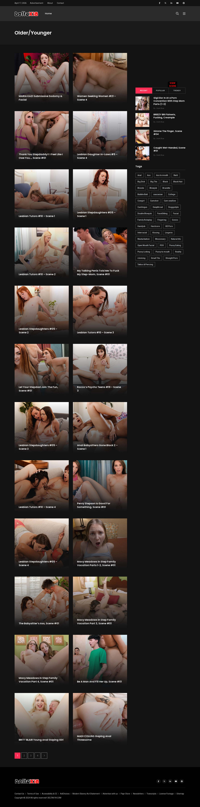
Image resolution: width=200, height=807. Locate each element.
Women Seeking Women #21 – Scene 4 (96, 97)
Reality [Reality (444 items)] (178, 252)
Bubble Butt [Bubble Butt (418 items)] (143, 194)
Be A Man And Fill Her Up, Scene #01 (99, 681)
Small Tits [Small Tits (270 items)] (155, 258)
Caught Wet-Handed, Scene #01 (169, 149)
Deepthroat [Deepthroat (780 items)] (158, 207)
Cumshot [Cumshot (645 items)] (154, 201)
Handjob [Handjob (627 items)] (141, 226)
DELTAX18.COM (54, 798)
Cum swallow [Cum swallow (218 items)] (170, 201)
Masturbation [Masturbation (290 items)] (144, 239)
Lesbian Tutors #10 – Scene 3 (95, 332)
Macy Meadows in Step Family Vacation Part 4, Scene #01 (38, 679)
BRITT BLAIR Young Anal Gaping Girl (41, 739)
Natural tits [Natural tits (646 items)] (176, 239)
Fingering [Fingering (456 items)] (162, 220)
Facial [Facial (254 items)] (176, 213)
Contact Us (19, 794)
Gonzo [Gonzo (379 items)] (175, 220)
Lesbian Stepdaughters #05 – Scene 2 (38, 330)
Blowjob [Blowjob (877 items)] (153, 188)
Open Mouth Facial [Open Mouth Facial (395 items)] (146, 245)
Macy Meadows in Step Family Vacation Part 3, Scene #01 (96, 621)
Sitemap (180, 794)
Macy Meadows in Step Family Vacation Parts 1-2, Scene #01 (96, 563)
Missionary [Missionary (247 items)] (160, 239)
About (50, 3)
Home (48, 13)
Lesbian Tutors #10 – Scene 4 (37, 507)
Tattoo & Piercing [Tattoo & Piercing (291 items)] (145, 264)
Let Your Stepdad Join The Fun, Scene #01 (38, 388)
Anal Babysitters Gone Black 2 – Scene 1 (97, 447)
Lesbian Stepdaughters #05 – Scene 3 (38, 447)
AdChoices (65, 794)
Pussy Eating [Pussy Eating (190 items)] (175, 245)
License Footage (166, 794)
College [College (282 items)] (171, 194)
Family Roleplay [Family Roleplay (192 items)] (145, 220)
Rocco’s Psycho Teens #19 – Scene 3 (99, 388)
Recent (144, 91)
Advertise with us (110, 794)
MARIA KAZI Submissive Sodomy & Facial (40, 97)
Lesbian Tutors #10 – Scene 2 (37, 274)
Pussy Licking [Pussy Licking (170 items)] (144, 252)
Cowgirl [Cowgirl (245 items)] (141, 201)
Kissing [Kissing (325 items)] (155, 233)
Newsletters (138, 794)
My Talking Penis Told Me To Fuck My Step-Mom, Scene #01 (98, 272)
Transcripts (151, 794)
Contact (60, 3)
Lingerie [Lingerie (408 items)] (168, 233)
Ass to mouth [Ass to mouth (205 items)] (162, 175)
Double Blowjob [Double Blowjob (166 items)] (145, 213)
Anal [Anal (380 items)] (140, 175)
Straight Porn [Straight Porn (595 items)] (172, 258)
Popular (160, 91)
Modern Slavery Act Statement (86, 794)
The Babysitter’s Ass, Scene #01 (39, 623)
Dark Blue (160, 108)
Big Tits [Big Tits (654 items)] (153, 182)
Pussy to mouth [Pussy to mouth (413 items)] (163, 252)
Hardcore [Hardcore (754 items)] (155, 226)
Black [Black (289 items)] (165, 182)
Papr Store (125, 794)
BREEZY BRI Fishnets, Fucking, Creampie (164, 116)
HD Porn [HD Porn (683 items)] (169, 226)
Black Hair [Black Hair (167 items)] (178, 182)
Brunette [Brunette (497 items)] (166, 188)
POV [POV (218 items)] (162, 245)
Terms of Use (33, 794)
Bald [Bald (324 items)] (176, 175)
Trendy (177, 91)
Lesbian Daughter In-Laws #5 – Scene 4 (97, 156)
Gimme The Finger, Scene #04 (167, 133)
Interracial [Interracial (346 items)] (142, 233)
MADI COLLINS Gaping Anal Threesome (94, 738)
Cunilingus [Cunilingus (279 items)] (142, 207)
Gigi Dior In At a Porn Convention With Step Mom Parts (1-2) (169, 101)
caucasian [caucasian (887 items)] (158, 194)
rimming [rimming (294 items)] (141, 258)
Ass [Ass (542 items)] (149, 175)
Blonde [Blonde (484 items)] (141, 188)
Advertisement (36, 3)
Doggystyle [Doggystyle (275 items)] (173, 207)
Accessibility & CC (49, 794)
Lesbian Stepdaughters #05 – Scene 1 (96, 214)
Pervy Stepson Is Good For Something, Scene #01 (93, 505)
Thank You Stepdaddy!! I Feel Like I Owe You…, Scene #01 (41, 156)
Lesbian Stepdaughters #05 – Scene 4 (38, 563)
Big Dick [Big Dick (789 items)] (141, 182)
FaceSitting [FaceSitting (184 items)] (162, 213)
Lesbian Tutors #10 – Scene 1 (37, 216)
